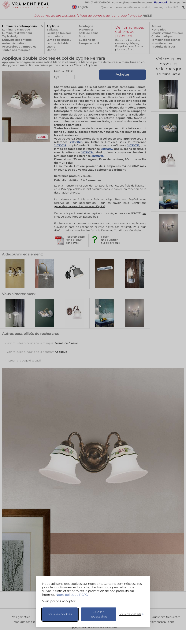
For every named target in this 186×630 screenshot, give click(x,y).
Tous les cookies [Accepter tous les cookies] (60, 614)
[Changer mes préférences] (129, 614)
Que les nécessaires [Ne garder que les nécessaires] (98, 614)
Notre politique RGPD (72, 594)
